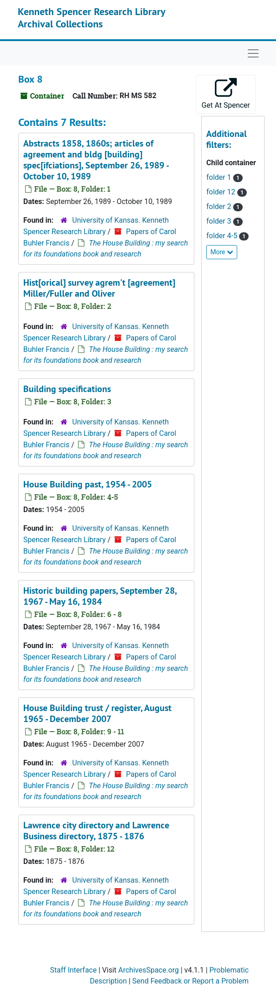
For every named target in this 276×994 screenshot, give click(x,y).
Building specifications (67, 389)
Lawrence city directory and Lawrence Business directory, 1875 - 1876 (96, 830)
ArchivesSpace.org (148, 970)
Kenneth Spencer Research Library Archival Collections (91, 17)
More (221, 252)
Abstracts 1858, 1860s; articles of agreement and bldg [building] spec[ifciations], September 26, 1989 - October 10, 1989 (95, 159)
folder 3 (219, 221)
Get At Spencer (226, 94)
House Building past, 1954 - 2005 (87, 484)
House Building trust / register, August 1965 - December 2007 (97, 713)
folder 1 (219, 177)
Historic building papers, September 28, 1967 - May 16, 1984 (100, 596)
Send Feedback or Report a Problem (190, 981)
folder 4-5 (222, 235)
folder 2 (219, 206)
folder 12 (221, 192)
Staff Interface (73, 970)
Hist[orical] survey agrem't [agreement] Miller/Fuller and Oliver (99, 288)
